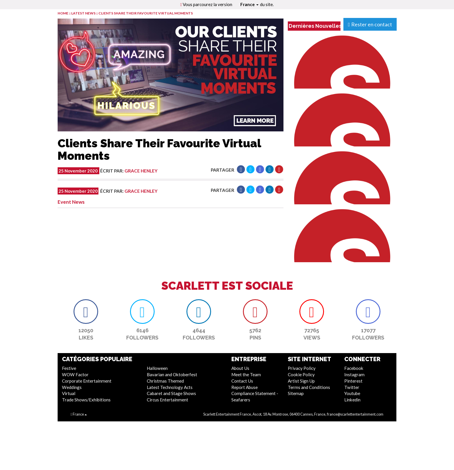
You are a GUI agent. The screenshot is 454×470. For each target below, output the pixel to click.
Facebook (353, 368)
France (249, 4)
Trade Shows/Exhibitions (86, 399)
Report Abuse (244, 387)
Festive (69, 368)
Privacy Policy (302, 368)
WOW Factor (75, 374)
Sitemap (296, 393)
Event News (71, 202)
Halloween (157, 368)
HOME (63, 13)
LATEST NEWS (83, 13)
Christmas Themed (165, 380)
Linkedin (352, 399)
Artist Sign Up (301, 380)
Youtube (352, 393)
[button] (241, 169)
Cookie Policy (301, 374)
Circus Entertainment (167, 399)
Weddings (72, 387)
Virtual (68, 393)
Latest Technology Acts (170, 387)
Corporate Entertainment (86, 380)
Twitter (351, 387)
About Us (240, 368)
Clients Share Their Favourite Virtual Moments (145, 13)
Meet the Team (246, 374)
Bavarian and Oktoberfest (172, 374)
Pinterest (353, 380)
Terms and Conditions (309, 387)
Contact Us (242, 380)
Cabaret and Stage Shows (171, 393)
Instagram (354, 374)
